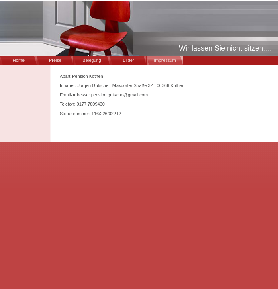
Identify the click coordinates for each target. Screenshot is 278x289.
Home (19, 60)
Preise (55, 60)
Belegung (91, 60)
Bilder (128, 60)
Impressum (165, 60)
